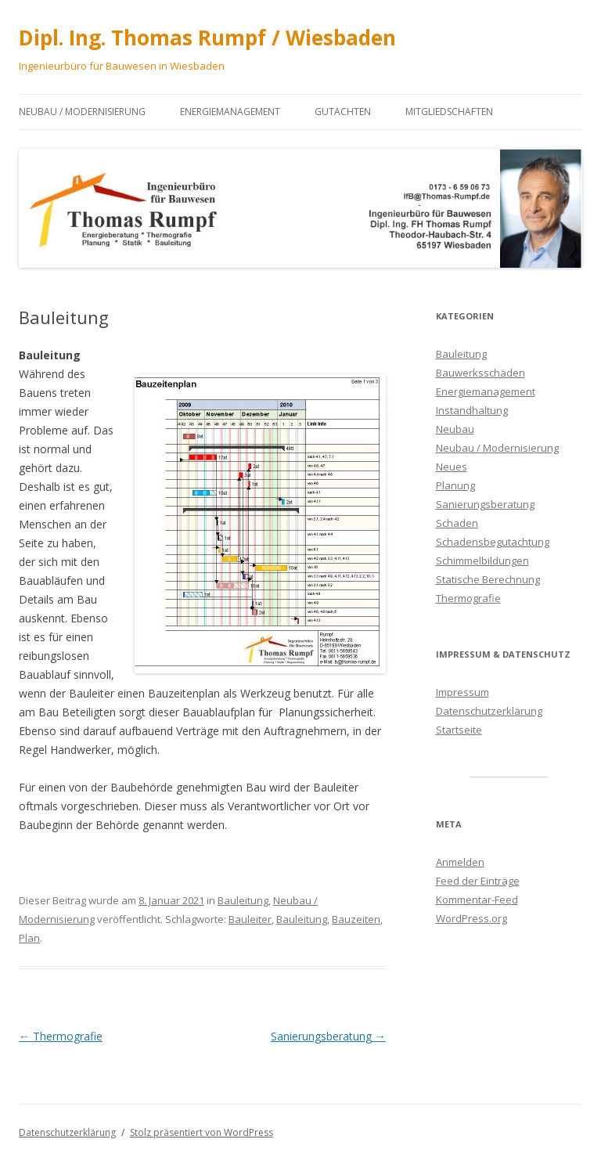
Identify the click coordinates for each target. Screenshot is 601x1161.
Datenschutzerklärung (489, 711)
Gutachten (343, 111)
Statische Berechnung (488, 579)
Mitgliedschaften (449, 111)
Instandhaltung (472, 410)
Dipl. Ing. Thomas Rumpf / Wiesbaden (207, 37)
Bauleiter (250, 919)
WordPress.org (471, 918)
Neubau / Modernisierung (82, 111)
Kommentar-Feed (477, 899)
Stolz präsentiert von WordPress (201, 1132)
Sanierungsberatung (328, 1036)
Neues (451, 467)
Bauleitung (243, 900)
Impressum (462, 692)
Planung (455, 485)
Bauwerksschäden (480, 373)
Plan (29, 938)
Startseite (459, 730)
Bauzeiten (356, 919)
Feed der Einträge (478, 881)
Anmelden (460, 862)
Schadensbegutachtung (492, 542)
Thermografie (61, 1036)
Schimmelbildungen (482, 560)
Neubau (455, 429)
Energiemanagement (230, 111)
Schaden (457, 523)
